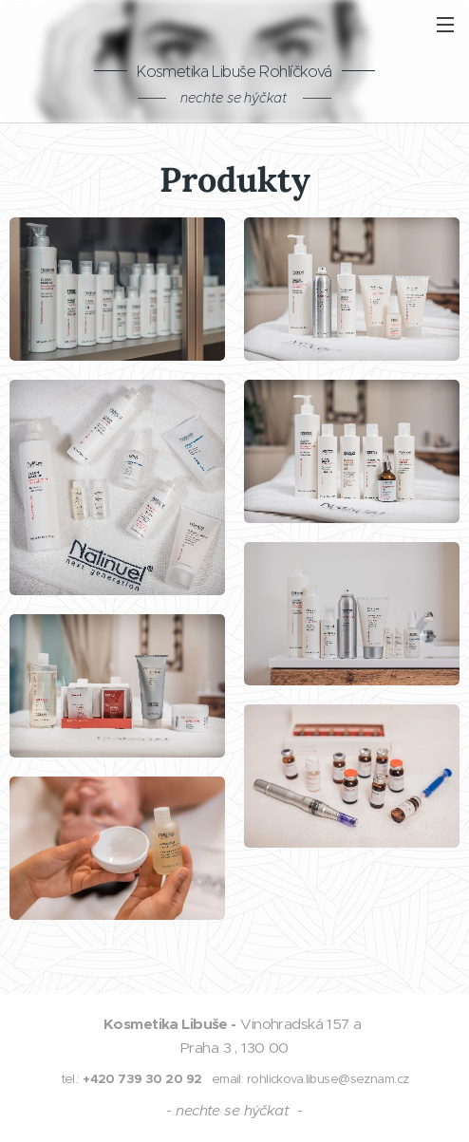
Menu (445, 25)
